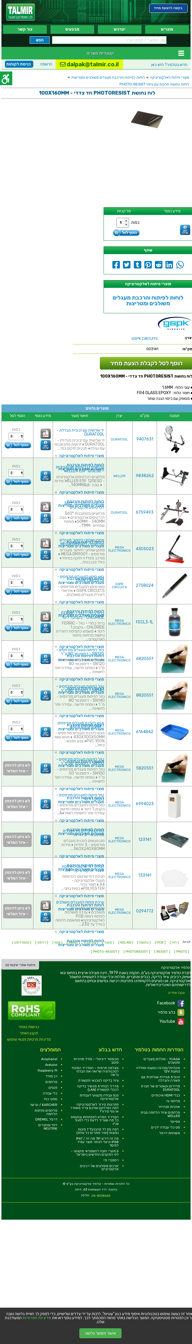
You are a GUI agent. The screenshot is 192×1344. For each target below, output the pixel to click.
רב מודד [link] (51, 1076)
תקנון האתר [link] (29, 1033)
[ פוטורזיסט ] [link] (21, 942)
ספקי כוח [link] (50, 1099)
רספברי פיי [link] (111, 1160)
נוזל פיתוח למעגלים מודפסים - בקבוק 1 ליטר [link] (80, 797)
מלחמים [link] (51, 1082)
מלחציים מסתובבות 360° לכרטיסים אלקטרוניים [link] (84, 505)
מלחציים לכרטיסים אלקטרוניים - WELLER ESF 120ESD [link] (80, 468)
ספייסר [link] (175, 1122)
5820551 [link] (144, 768)
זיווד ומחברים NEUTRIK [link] (47, 1126)
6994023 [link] (145, 803)
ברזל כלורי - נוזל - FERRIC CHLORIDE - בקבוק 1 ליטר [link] (82, 615)
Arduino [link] (51, 1065)
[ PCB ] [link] (160, 942)
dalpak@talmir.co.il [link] (89, 64)
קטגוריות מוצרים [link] (100, 53)
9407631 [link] (144, 439)
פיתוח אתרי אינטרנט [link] (20, 965)
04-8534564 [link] (100, 1196)
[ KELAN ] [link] (126, 942)
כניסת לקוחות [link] (18, 64)
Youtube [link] (171, 1021)
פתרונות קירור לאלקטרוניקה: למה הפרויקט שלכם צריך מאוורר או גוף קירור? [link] (94, 1107)
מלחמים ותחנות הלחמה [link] (46, 1112)
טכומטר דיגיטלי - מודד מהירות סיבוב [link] (96, 1060)
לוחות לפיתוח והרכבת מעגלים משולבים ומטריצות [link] (108, 77)
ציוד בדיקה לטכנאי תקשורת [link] (98, 1080)
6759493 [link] (144, 512)
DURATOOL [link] (119, 439)
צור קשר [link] (25, 29)
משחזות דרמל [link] (169, 1133)
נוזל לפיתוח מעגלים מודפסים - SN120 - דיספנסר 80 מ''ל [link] (80, 651)
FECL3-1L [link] (144, 622)
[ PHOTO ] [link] (181, 952)
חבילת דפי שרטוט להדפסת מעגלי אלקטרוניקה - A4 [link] (83, 868)
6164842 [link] (144, 731)
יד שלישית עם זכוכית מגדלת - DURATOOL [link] (80, 432)
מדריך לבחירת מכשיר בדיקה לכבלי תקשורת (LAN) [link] (98, 1088)
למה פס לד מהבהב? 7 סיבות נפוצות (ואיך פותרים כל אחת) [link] (97, 1131)
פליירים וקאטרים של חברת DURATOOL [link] (160, 1088)
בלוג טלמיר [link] (170, 1012)
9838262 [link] (145, 475)
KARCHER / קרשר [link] (43, 1105)
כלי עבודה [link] (50, 1093)
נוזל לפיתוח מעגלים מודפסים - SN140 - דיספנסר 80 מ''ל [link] (80, 688)
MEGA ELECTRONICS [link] (119, 549)
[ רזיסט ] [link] (42, 942)
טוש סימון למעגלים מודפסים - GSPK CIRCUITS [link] (80, 578)
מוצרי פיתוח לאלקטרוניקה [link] (169, 77)
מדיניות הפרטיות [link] (37, 1318)
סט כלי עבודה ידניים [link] (165, 1127)
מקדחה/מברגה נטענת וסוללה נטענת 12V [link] (158, 1069)
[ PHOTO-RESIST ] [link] (105, 952)
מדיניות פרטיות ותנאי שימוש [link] (29, 1039)
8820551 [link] (144, 695)
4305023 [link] (145, 549)
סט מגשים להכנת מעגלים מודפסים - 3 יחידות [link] (83, 832)
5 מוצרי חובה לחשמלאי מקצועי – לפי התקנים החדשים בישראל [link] (95, 1152)
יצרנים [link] (119, 29)
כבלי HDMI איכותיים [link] (165, 1095)
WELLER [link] (119, 476)
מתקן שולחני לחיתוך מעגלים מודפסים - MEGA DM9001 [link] (82, 542)
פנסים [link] (52, 1088)
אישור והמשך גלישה (100, 1333)
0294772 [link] (144, 911)
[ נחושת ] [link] (143, 942)
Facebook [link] (170, 1003)
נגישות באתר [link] (29, 1026)
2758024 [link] (144, 585)
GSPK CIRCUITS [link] (119, 585)
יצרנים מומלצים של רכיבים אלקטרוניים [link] (99, 1167)
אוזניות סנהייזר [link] (169, 1107)
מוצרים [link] (167, 29)
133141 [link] (144, 875)
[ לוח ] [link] (174, 942)
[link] (20, 12)
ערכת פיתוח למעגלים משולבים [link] (80, 902)
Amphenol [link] (49, 1059)
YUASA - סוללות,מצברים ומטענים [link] (162, 1060)
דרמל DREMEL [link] (46, 1119)
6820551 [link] (144, 658)
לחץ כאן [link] (169, 64)
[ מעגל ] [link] (108, 942)
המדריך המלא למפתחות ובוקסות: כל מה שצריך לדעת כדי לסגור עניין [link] (94, 1120)
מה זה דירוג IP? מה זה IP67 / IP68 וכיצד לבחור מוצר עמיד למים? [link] (97, 1141)
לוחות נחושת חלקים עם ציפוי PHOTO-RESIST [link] (154, 84)
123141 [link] (144, 839)
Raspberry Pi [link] (47, 1070)
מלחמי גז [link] (173, 1101)
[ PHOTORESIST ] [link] (137, 952)
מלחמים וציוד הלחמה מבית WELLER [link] (160, 1114)
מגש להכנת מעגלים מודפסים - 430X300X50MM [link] (81, 725)
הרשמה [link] (46, 64)
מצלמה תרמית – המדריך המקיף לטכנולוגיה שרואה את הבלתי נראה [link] (95, 1071)
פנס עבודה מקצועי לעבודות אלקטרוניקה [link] (99, 1097)
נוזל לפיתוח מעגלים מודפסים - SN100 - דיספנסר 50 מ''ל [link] (80, 761)
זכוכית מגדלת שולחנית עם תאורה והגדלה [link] (160, 1078)
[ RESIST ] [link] (162, 952)
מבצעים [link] (72, 29)
